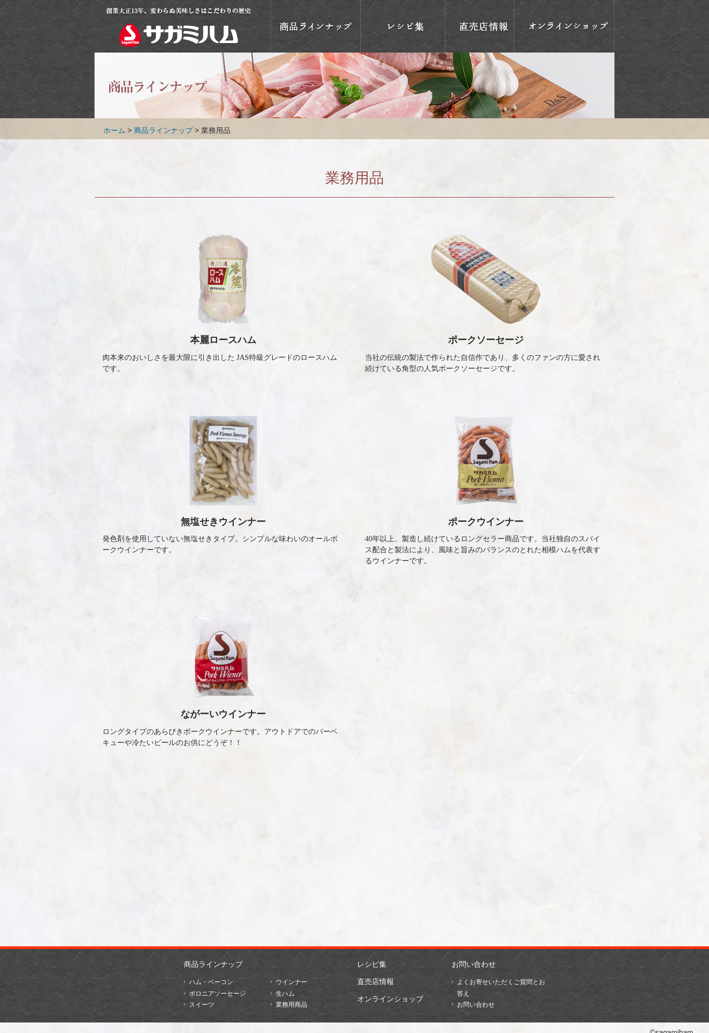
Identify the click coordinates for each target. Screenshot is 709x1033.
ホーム (114, 130)
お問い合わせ (474, 964)
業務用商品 (291, 1004)
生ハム (285, 993)
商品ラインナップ (315, 26)
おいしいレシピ (402, 26)
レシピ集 (372, 964)
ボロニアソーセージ (217, 993)
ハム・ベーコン (211, 982)
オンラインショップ (564, 26)
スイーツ (201, 1004)
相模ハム (178, 26)
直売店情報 (479, 26)
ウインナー (291, 982)
